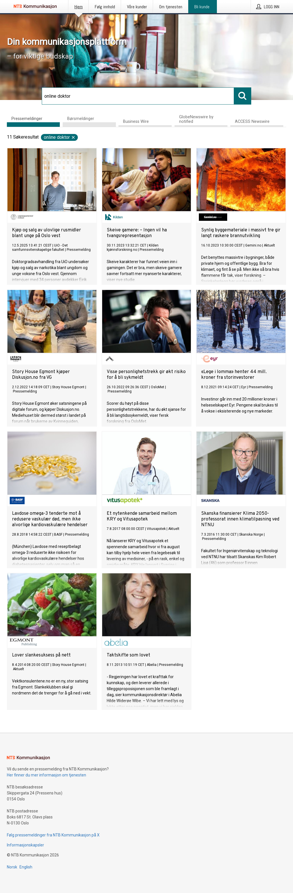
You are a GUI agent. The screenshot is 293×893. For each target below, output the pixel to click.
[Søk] (138, 96)
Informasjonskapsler (25, 845)
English (25, 867)
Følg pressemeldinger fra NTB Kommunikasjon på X (53, 835)
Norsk (12, 867)
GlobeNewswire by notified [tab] (196, 119)
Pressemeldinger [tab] (26, 118)
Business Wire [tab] (136, 121)
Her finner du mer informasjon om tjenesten (46, 775)
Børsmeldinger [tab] (80, 118)
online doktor (60, 137)
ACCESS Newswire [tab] (252, 121)
